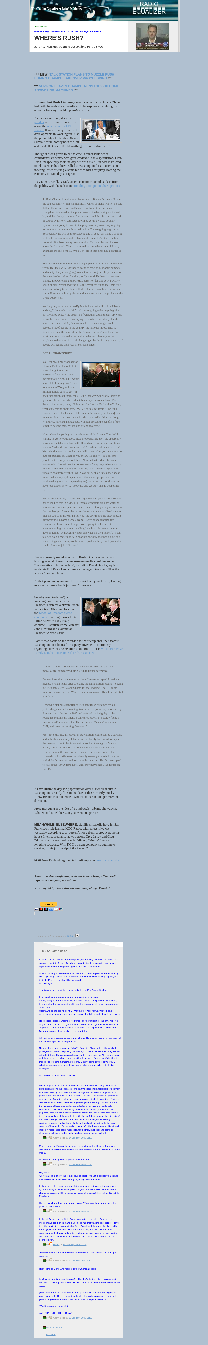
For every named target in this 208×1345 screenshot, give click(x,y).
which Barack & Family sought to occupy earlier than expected (78, 651)
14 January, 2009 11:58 (80, 1138)
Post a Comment (54, 1327)
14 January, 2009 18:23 (80, 1164)
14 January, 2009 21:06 (80, 1211)
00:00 (70, 936)
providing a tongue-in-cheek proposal (97, 186)
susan (56, 1244)
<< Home (51, 1334)
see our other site (108, 860)
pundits (39, 122)
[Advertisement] (80, 925)
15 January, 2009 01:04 (74, 1244)
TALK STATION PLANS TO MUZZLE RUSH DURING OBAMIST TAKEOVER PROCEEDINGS (74, 76)
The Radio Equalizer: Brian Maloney (56, 9)
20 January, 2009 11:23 (80, 1318)
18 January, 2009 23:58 (80, 1260)
